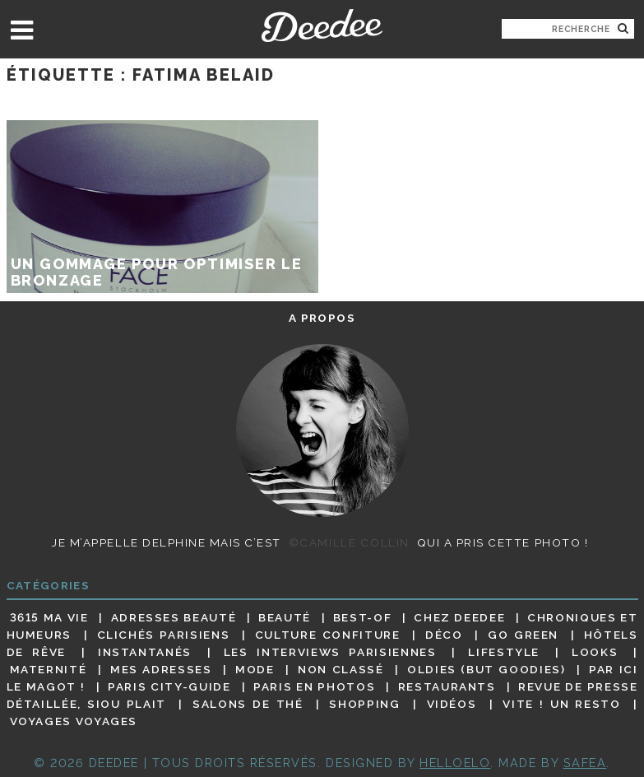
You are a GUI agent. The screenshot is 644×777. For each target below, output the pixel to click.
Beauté (284, 617)
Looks (595, 651)
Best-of (362, 617)
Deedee (322, 25)
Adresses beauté (174, 617)
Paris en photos (314, 686)
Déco (444, 634)
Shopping (364, 703)
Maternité (48, 669)
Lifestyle (504, 651)
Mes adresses (161, 669)
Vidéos (452, 703)
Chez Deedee (459, 617)
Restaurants (447, 686)
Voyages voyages (73, 721)
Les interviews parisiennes (330, 651)
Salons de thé (247, 703)
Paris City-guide (169, 686)
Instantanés (145, 651)
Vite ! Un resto (561, 703)
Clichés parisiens (163, 634)
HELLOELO (454, 763)
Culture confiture (328, 634)
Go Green (523, 634)
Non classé (340, 669)
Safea (585, 763)
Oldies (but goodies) (486, 669)
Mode (255, 669)
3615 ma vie (49, 617)
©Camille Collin (349, 542)
